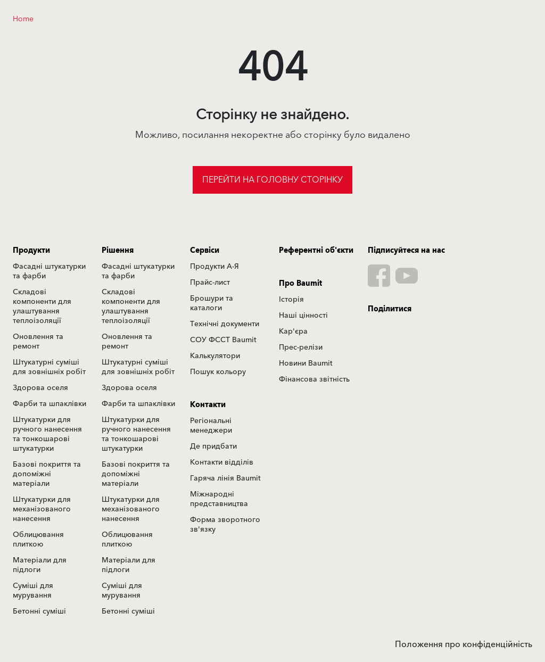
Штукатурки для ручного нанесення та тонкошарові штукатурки (47, 434)
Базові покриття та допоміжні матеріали (47, 474)
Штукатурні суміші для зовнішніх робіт (49, 367)
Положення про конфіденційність (463, 644)
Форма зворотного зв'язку (225, 525)
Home (23, 19)
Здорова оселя (40, 388)
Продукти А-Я (214, 266)
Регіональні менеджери (211, 426)
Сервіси (204, 250)
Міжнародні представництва (219, 499)
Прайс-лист (210, 282)
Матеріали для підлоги (40, 565)
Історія (291, 299)
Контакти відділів (221, 462)
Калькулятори (215, 356)
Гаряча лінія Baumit (225, 478)
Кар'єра (293, 331)
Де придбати (213, 446)
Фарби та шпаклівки (49, 404)
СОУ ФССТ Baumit (223, 340)
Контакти (208, 405)
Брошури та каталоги (211, 303)
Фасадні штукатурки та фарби (49, 271)
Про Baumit (300, 283)
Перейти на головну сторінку (272, 179)
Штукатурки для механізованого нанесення (42, 509)
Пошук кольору (218, 372)
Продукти (31, 250)
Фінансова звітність (314, 379)
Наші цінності (303, 315)
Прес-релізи (301, 347)
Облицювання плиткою (38, 539)
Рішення (118, 250)
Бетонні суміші (39, 611)
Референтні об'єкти (316, 250)
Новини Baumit (306, 363)
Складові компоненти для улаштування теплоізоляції (42, 306)
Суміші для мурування (33, 591)
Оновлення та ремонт (38, 341)
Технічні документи (224, 324)
